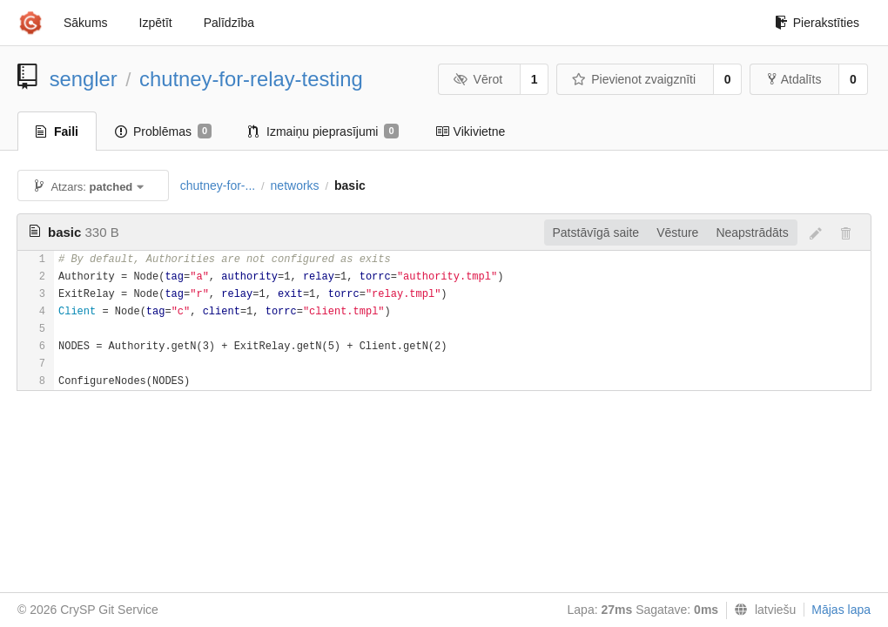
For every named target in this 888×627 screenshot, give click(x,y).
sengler (84, 79)
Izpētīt (155, 23)
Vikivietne (470, 131)
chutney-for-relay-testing (251, 79)
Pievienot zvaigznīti (634, 79)
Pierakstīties (817, 23)
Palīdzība (229, 23)
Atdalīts (795, 79)
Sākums (86, 23)
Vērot (478, 79)
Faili (57, 131)
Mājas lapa (841, 610)
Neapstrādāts (752, 232)
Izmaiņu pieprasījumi (323, 131)
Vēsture (677, 232)
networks (295, 185)
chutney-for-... (217, 185)
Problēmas (163, 131)
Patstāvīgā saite (596, 232)
